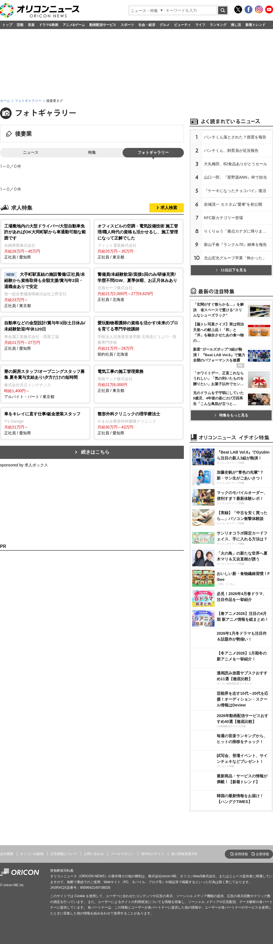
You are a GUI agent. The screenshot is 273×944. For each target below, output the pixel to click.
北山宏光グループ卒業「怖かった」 (235, 258)
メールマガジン (122, 854)
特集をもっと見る (231, 415)
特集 (92, 152)
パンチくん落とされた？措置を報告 (235, 137)
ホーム (5, 101)
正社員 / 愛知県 (45, 241)
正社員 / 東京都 (139, 241)
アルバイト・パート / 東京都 (45, 383)
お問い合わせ (94, 854)
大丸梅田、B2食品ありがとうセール (235, 164)
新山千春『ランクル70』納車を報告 (235, 244)
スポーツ (127, 25)
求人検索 (168, 207)
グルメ (165, 25)
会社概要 (6, 854)
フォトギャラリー (28, 101)
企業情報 (262, 854)
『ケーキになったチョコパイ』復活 (235, 190)
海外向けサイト (152, 854)
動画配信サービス (102, 25)
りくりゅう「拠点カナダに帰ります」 (237, 231)
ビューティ (182, 25)
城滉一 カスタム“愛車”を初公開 (233, 204)
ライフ (200, 25)
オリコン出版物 (31, 854)
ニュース (30, 152)
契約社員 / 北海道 (139, 338)
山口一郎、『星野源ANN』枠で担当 (235, 177)
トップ (7, 25)
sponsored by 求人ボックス (24, 465)
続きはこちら (95, 452)
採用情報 (241, 854)
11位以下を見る (231, 270)
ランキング (218, 25)
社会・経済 (146, 25)
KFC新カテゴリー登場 (223, 217)
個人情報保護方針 (184, 854)
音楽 (31, 25)
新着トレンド (255, 25)
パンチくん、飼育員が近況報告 (231, 150)
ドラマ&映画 (48, 25)
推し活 (236, 25)
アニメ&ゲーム (74, 25)
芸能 (20, 25)
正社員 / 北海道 (139, 286)
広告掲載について (63, 854)
